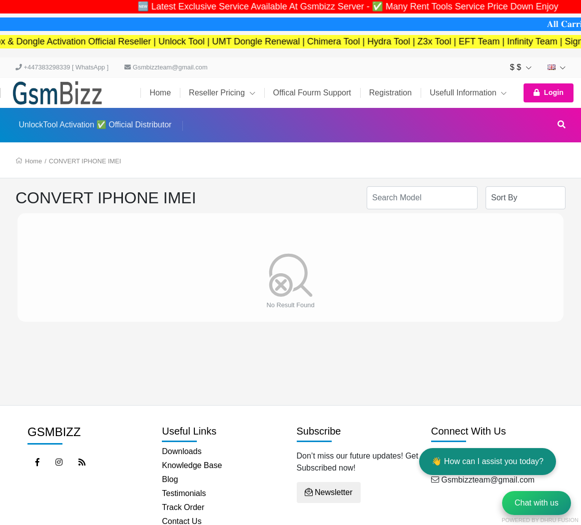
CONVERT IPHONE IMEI (85, 161)
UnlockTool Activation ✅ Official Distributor (94, 124)
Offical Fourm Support (312, 92)
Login (549, 92)
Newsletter (329, 492)
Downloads (181, 451)
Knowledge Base (192, 465)
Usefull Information (468, 92)
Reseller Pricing (222, 92)
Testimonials (184, 493)
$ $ (521, 67)
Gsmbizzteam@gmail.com (165, 67)
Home (160, 92)
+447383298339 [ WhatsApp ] (61, 67)
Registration (390, 92)
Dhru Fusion (560, 520)
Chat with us (537, 503)
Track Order (183, 507)
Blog (170, 479)
